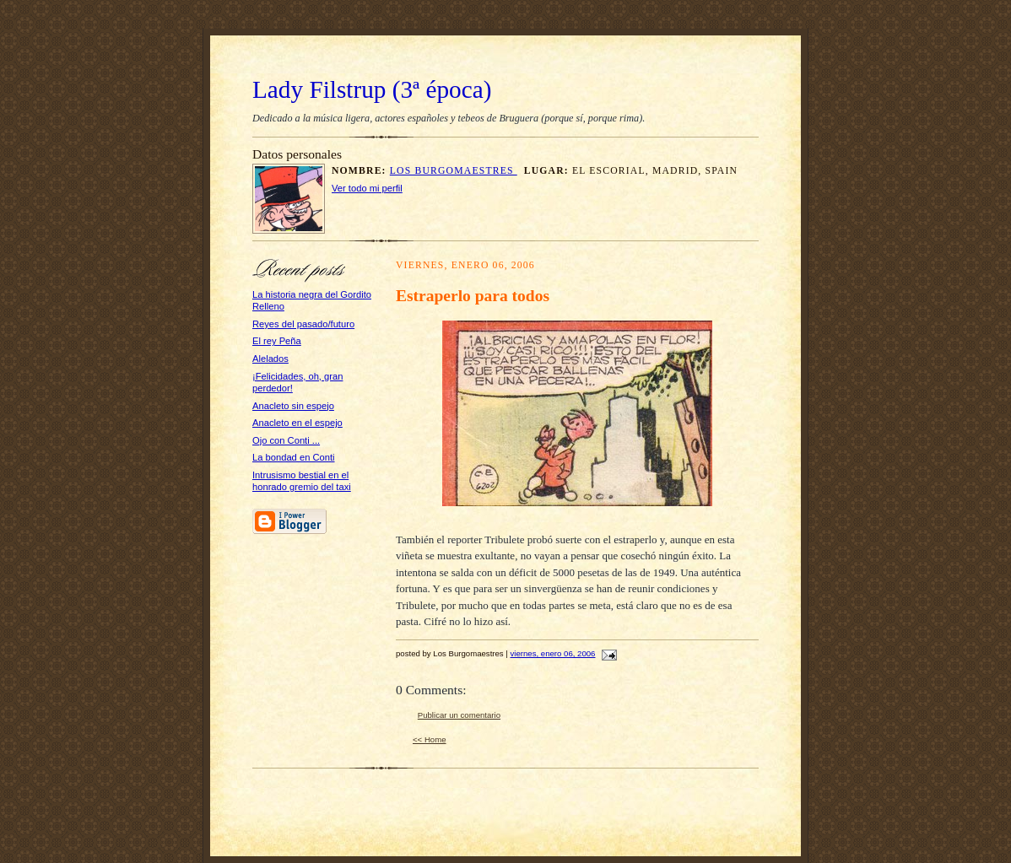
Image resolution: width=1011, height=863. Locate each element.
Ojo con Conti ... (286, 440)
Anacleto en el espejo (297, 423)
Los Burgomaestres (453, 170)
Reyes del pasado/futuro (303, 324)
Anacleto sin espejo (293, 406)
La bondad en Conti (293, 457)
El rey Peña (276, 341)
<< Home (429, 739)
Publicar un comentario (459, 715)
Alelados (270, 358)
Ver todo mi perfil (367, 188)
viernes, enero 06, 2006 (553, 653)
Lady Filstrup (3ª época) (371, 89)
